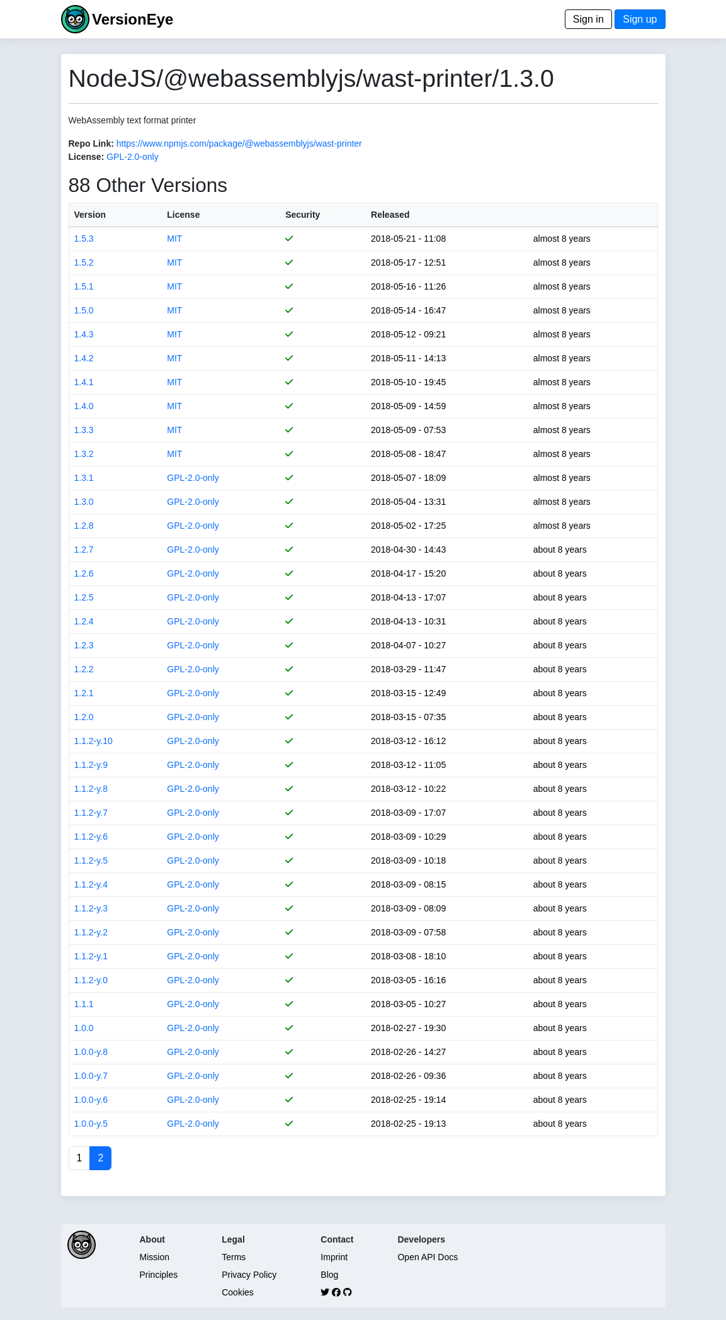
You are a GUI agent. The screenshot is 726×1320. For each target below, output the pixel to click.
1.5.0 (84, 310)
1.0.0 (84, 1028)
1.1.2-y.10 (93, 741)
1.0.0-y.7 (91, 1076)
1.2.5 (84, 597)
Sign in (588, 19)
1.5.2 (84, 262)
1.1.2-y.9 (91, 765)
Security (302, 215)
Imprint (334, 1257)
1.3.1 (84, 478)
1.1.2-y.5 (91, 860)
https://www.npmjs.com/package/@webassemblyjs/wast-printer (239, 143)
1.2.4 (84, 621)
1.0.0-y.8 (91, 1052)
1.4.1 (84, 382)
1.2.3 (84, 645)
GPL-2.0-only (132, 157)
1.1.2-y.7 (91, 813)
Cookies (238, 1292)
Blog (329, 1275)
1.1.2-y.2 (91, 932)
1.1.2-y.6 (91, 837)
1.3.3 (84, 430)
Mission (154, 1257)
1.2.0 (84, 717)
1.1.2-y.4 (91, 884)
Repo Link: (91, 143)
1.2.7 (84, 549)
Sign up (640, 19)
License (183, 215)
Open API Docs (427, 1257)
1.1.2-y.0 (91, 980)
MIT (174, 239)
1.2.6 (84, 573)
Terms (234, 1257)
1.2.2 (84, 669)
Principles (159, 1275)
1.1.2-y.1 (91, 956)
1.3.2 (84, 454)
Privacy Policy (249, 1275)
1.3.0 (84, 502)
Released (390, 215)
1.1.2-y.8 (91, 789)
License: (87, 157)
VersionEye (132, 19)
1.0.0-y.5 (91, 1124)
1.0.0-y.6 (91, 1100)
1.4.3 (84, 334)
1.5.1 (84, 286)
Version (90, 215)
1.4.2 (84, 358)
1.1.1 (84, 1004)
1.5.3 (84, 239)
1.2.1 (84, 693)
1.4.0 (84, 406)
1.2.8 (84, 526)
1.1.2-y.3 (91, 908)
